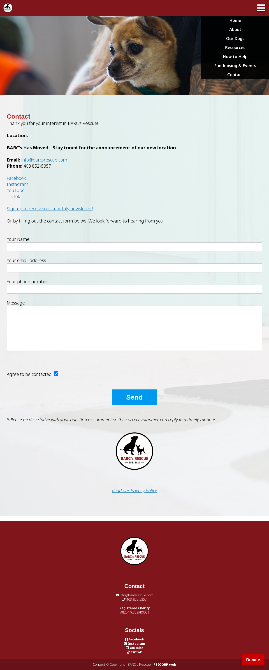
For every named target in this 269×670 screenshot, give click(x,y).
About (235, 29)
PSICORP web (164, 664)
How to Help (235, 56)
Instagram (17, 184)
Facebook (16, 178)
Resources (235, 47)
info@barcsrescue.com (44, 160)
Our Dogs (235, 38)
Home (235, 20)
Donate (253, 660)
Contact (235, 74)
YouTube (16, 190)
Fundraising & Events (235, 65)
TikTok (13, 196)
